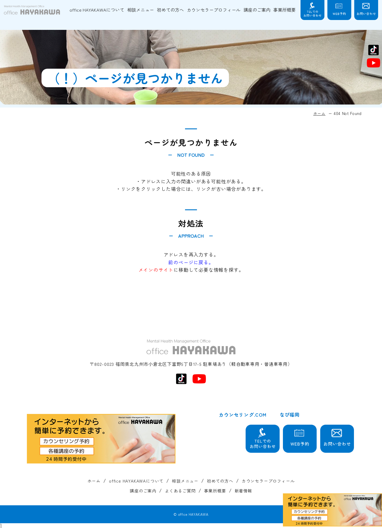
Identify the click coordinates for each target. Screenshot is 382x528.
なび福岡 (290, 414)
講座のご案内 (257, 10)
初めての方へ (170, 10)
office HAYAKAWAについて (97, 10)
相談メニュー (140, 10)
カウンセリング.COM (243, 414)
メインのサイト (156, 269)
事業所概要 (284, 10)
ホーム (319, 113)
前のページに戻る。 (190, 262)
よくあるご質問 (180, 490)
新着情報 (243, 490)
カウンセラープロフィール (214, 10)
